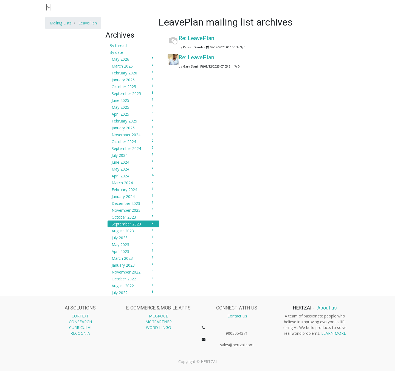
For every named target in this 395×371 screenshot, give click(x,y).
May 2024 (133, 169)
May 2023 (133, 244)
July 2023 (133, 237)
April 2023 (133, 251)
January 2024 (133, 196)
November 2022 (133, 272)
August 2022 (133, 285)
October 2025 (133, 86)
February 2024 (133, 189)
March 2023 (133, 258)
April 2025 (133, 114)
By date (116, 52)
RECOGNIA (80, 333)
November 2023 (133, 210)
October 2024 (133, 141)
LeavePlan (87, 23)
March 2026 (133, 66)
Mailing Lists (61, 23)
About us (326, 308)
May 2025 (133, 107)
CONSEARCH (80, 321)
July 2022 (133, 292)
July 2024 (133, 155)
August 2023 (133, 230)
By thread (118, 45)
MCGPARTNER (158, 321)
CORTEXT (80, 316)
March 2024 (133, 182)
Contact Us (237, 316)
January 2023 (133, 265)
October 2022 (133, 278)
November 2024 (133, 134)
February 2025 (133, 121)
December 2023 (133, 203)
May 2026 (133, 59)
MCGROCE (158, 316)
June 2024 (133, 162)
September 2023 (133, 224)
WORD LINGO (158, 327)
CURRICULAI (80, 327)
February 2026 (133, 73)
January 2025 (133, 127)
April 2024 (133, 175)
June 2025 (133, 100)
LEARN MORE (333, 333)
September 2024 (133, 148)
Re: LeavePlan (196, 38)
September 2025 (133, 93)
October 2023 (133, 217)
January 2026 (133, 79)
